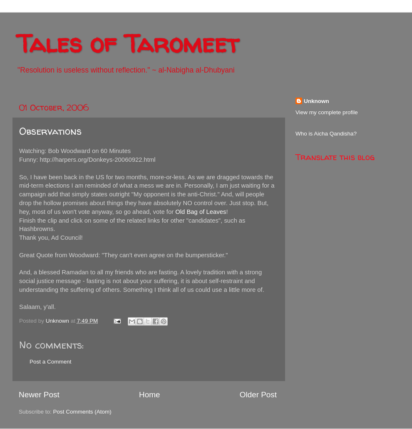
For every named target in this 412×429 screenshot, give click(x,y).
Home (149, 394)
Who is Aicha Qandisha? (326, 133)
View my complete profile (326, 112)
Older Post (258, 394)
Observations (50, 131)
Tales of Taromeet (128, 43)
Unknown (316, 101)
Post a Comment (51, 362)
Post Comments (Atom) (82, 412)
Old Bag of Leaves (200, 211)
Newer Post (39, 394)
